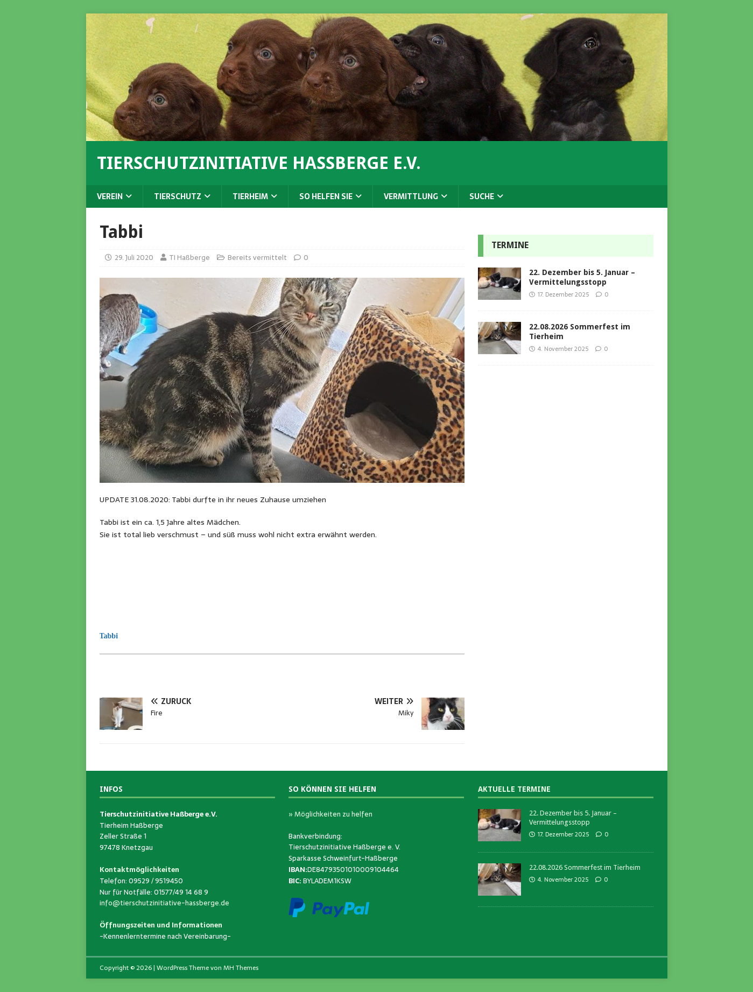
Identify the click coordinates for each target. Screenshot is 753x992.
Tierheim (250, 196)
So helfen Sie (326, 196)
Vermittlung (411, 196)
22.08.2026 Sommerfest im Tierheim (585, 867)
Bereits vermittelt (257, 257)
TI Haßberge (189, 257)
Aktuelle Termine (514, 789)
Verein (110, 196)
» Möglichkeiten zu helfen (330, 814)
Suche (481, 196)
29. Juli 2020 (134, 257)
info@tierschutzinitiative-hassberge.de (164, 903)
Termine (510, 245)
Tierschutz (177, 196)
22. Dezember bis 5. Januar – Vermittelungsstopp (573, 817)
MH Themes (240, 967)
